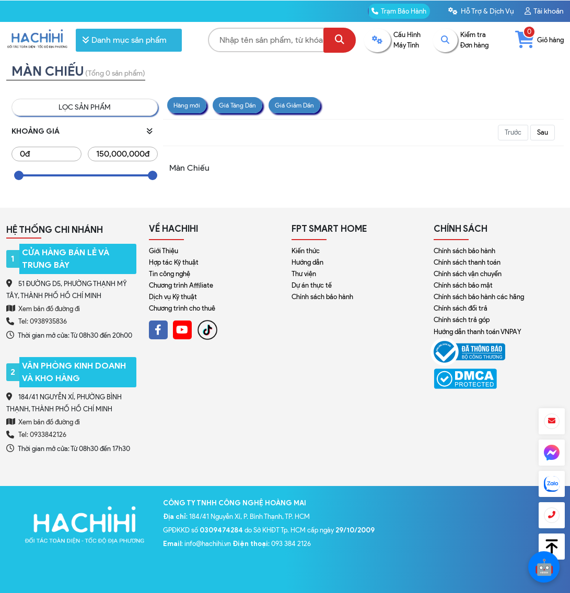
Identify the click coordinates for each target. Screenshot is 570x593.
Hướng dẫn (307, 262)
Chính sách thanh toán (467, 262)
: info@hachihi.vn (197, 544)
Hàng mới (186, 105)
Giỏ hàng (539, 40)
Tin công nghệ (169, 274)
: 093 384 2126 (271, 544)
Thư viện (304, 274)
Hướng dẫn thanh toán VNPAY (477, 332)
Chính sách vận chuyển (468, 274)
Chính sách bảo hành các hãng (479, 297)
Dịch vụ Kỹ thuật (173, 297)
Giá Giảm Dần (294, 105)
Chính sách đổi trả (460, 308)
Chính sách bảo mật (463, 285)
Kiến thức (306, 251)
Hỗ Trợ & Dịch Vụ (481, 11)
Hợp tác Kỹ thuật (174, 262)
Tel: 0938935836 (42, 321)
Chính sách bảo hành (322, 297)
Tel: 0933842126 (42, 434)
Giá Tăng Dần (237, 105)
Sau (542, 132)
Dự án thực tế (312, 285)
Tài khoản (544, 11)
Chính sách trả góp (462, 320)
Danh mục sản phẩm (124, 40)
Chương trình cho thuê (182, 308)
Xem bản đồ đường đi (43, 308)
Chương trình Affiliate (181, 285)
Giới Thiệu (163, 251)
